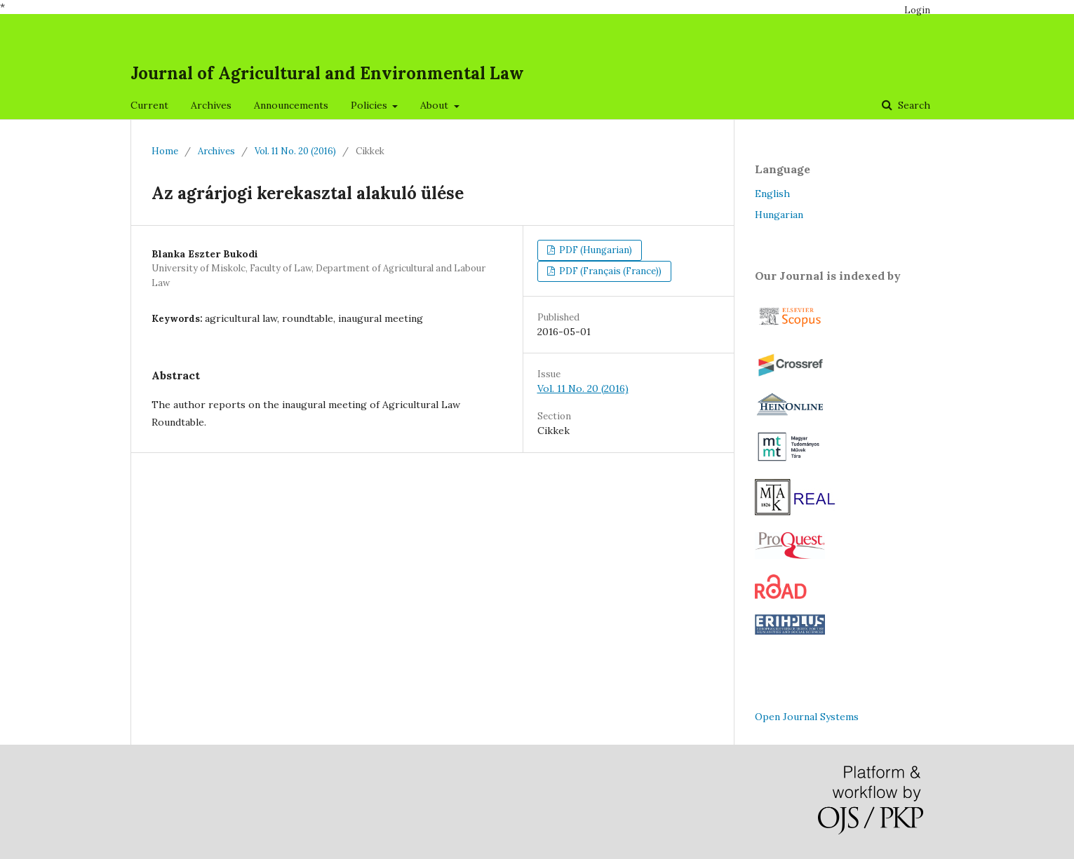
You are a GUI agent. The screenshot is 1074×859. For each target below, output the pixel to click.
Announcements (291, 105)
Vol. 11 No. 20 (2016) (295, 151)
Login (917, 10)
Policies (370, 105)
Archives (211, 105)
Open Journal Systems (807, 716)
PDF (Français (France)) (609, 271)
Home (165, 151)
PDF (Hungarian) (594, 250)
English (772, 193)
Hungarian (779, 214)
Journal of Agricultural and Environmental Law (327, 73)
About (435, 105)
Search (912, 105)
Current (149, 105)
